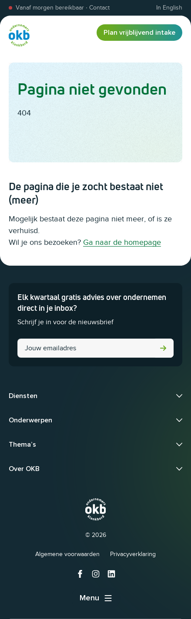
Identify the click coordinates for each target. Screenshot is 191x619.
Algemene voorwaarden (67, 554)
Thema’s (22, 444)
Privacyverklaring (133, 554)
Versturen (163, 348)
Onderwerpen (30, 420)
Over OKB (24, 468)
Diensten (23, 395)
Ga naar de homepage (122, 242)
